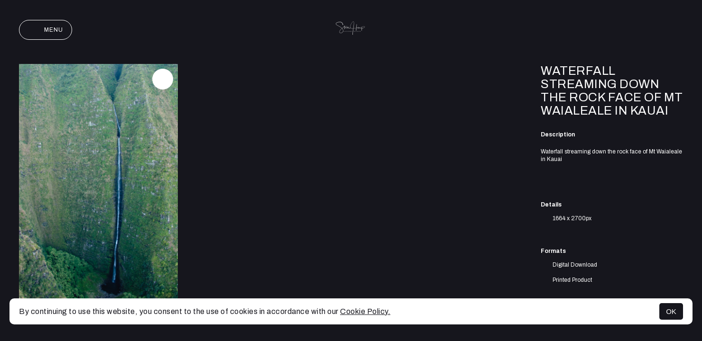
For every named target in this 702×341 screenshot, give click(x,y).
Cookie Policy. (365, 311)
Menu (45, 30)
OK (671, 311)
